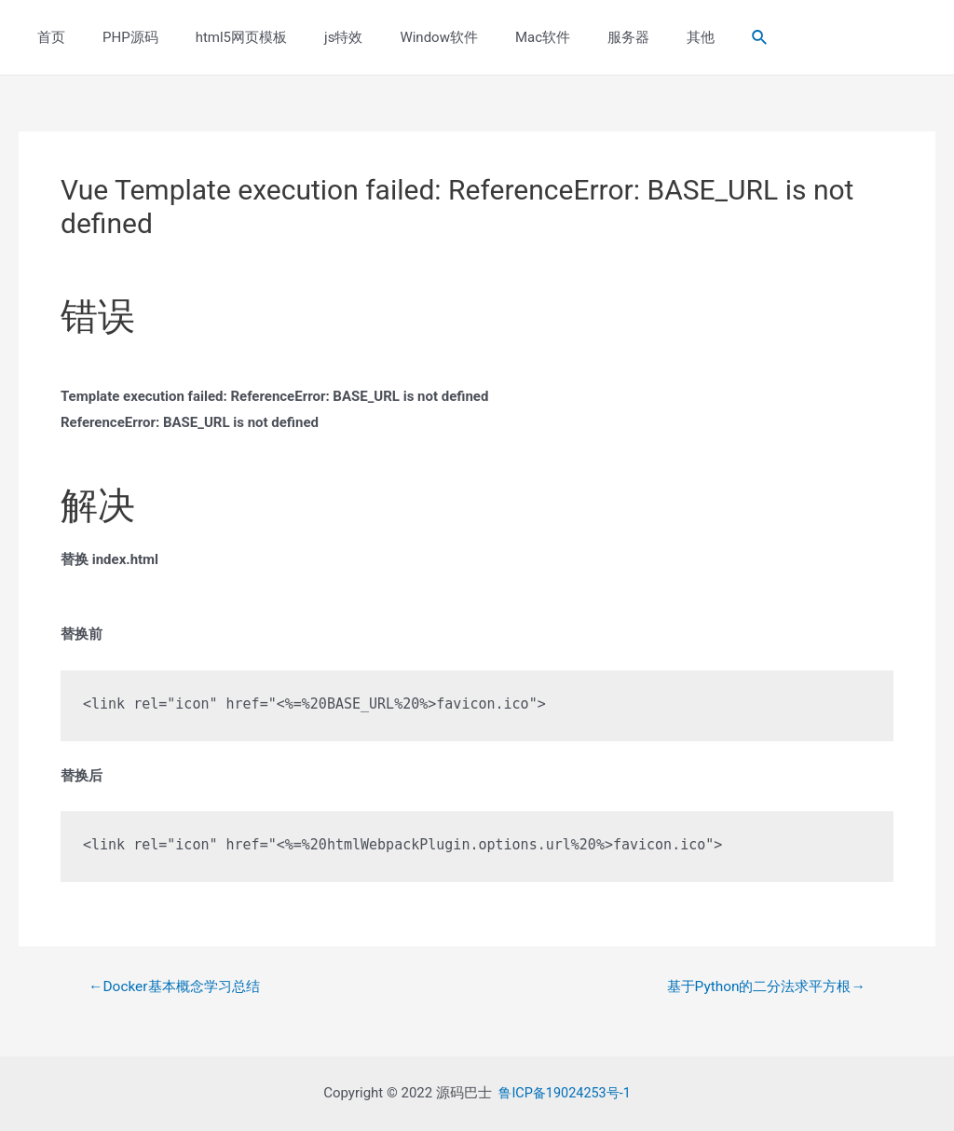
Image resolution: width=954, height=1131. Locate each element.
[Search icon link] (685, 37)
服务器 (568, 37)
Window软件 (397, 37)
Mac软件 (491, 37)
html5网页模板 (218, 37)
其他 (631, 37)
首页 (47, 37)
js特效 (311, 37)
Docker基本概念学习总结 (179, 986)
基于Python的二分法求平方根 (759, 986)
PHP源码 (116, 37)
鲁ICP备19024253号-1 (565, 1092)
